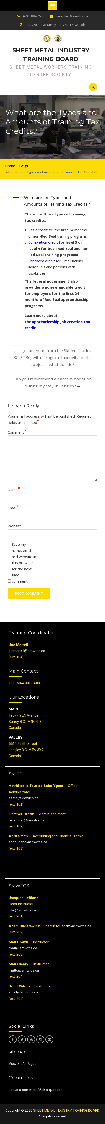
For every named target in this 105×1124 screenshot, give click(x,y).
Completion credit (43, 242)
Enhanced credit (41, 260)
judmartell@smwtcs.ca (27, 651)
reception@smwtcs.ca (72, 16)
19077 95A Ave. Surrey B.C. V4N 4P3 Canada (55, 25)
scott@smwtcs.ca (23, 992)
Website (15, 526)
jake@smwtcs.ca (22, 910)
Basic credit (38, 230)
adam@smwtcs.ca (76, 926)
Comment (17, 432)
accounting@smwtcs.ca (28, 842)
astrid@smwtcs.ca (23, 798)
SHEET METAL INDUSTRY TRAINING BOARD (66, 1110)
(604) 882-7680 (33, 16)
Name (14, 489)
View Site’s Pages (23, 1064)
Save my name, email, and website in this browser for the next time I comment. (24, 563)
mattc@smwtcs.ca (24, 970)
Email (13, 508)
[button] (54, 201)
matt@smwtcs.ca (23, 948)
